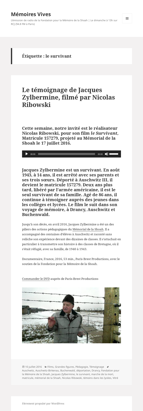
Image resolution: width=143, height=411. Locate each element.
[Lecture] (26, 154)
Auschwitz (28, 370)
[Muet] (106, 154)
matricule (27, 378)
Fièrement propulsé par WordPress (43, 403)
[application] (71, 154)
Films (50, 366)
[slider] (66, 154)
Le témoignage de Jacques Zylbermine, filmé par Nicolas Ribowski (68, 97)
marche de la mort (102, 374)
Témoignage (96, 366)
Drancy (96, 370)
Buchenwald (67, 370)
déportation (83, 370)
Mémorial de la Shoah (88, 229)
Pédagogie (81, 366)
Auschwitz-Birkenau (47, 370)
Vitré (115, 378)
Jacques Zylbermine (63, 374)
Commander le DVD (36, 279)
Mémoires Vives (31, 14)
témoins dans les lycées (97, 378)
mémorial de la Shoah (48, 378)
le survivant (83, 374)
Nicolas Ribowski (72, 378)
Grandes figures (64, 366)
